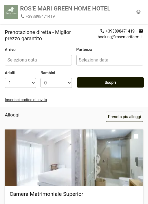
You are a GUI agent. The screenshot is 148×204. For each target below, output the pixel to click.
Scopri (110, 82)
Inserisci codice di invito (26, 99)
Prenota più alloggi (124, 116)
